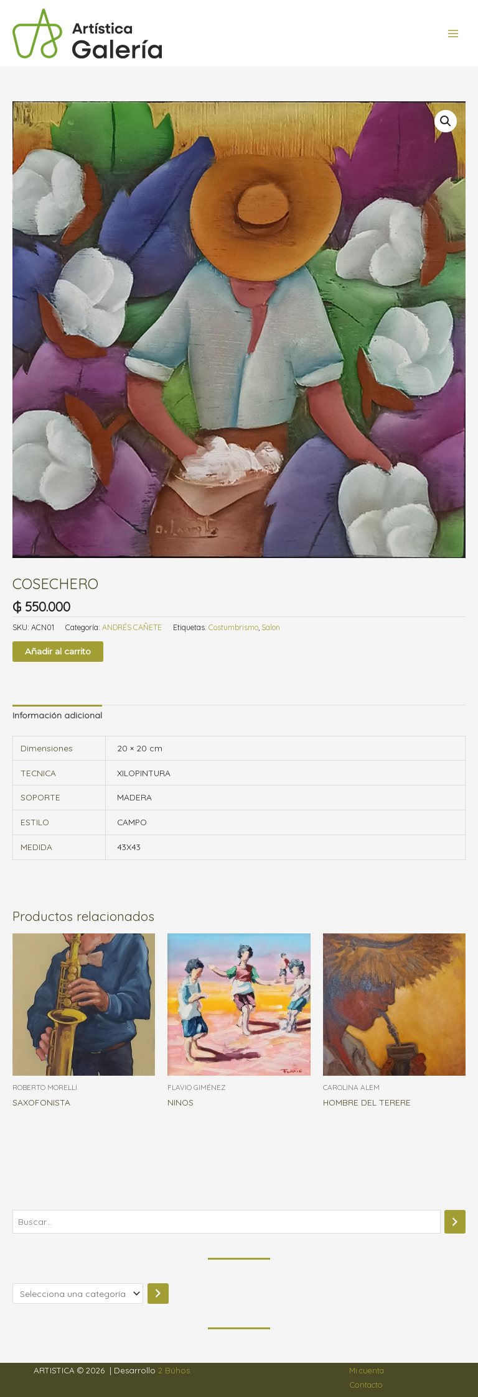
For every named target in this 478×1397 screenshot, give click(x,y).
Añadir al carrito (58, 651)
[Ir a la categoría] (158, 1293)
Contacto (366, 1385)
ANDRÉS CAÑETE (132, 627)
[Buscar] (455, 1222)
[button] (445, 121)
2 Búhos (174, 1370)
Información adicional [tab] (57, 715)
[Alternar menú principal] (453, 33)
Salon (270, 627)
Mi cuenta (366, 1370)
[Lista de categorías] (77, 1293)
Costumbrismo (233, 627)
